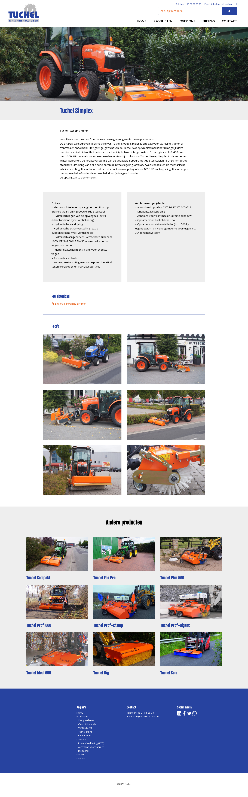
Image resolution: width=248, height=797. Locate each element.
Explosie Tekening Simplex (69, 305)
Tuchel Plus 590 (172, 580)
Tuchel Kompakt (39, 580)
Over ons (187, 22)
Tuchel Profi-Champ (109, 627)
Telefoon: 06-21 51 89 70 (186, 5)
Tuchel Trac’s (85, 733)
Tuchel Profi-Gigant (176, 627)
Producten (162, 22)
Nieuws (207, 22)
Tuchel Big (101, 674)
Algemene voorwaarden (91, 749)
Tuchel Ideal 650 (39, 674)
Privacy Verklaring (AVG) (91, 745)
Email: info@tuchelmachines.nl (220, 5)
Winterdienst (85, 730)
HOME (140, 22)
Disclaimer (84, 752)
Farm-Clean (84, 737)
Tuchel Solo (169, 674)
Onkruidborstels (87, 726)
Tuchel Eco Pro (105, 580)
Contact (229, 22)
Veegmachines (86, 722)
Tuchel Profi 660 (39, 627)
